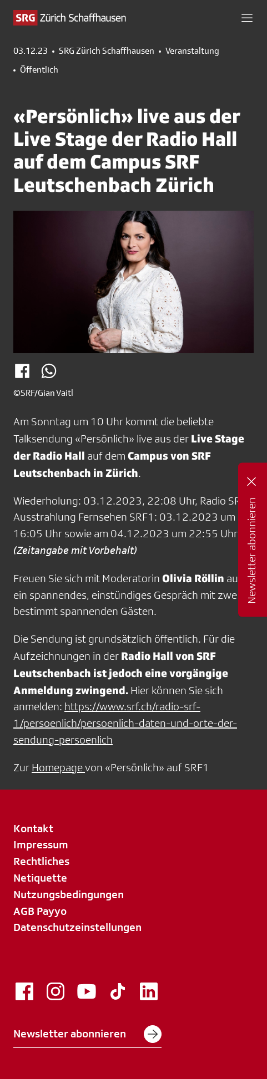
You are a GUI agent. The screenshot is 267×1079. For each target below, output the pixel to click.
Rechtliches (41, 861)
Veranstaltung (192, 51)
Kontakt (33, 828)
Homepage (58, 767)
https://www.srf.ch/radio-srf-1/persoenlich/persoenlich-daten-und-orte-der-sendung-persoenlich (125, 723)
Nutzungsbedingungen (68, 894)
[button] (247, 17)
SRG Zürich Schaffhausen (106, 51)
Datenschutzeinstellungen (77, 927)
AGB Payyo (40, 911)
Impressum (40, 844)
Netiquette (40, 878)
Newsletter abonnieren (87, 1034)
